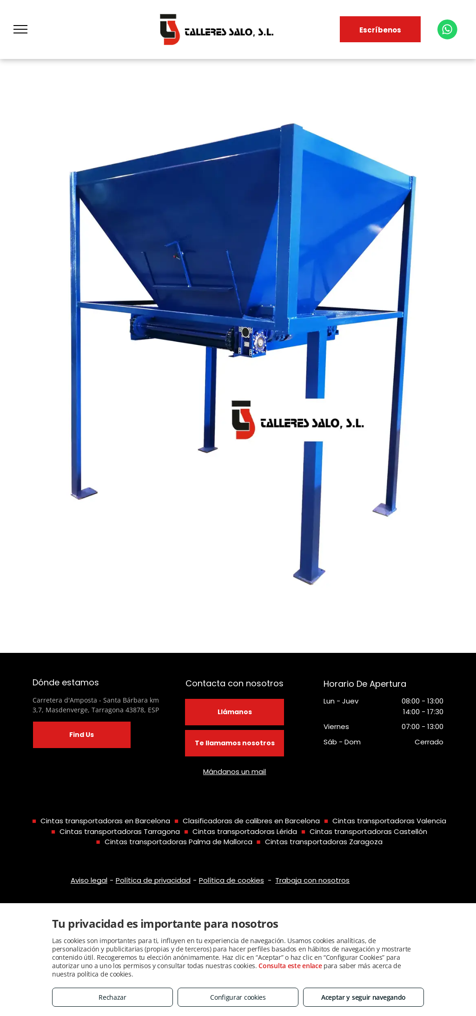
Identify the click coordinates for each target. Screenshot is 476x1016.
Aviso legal (89, 880)
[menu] (20, 29)
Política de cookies (231, 880)
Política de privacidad (153, 880)
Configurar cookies (238, 997)
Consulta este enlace (290, 965)
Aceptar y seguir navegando (363, 997)
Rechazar (112, 997)
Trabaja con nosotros (312, 880)
